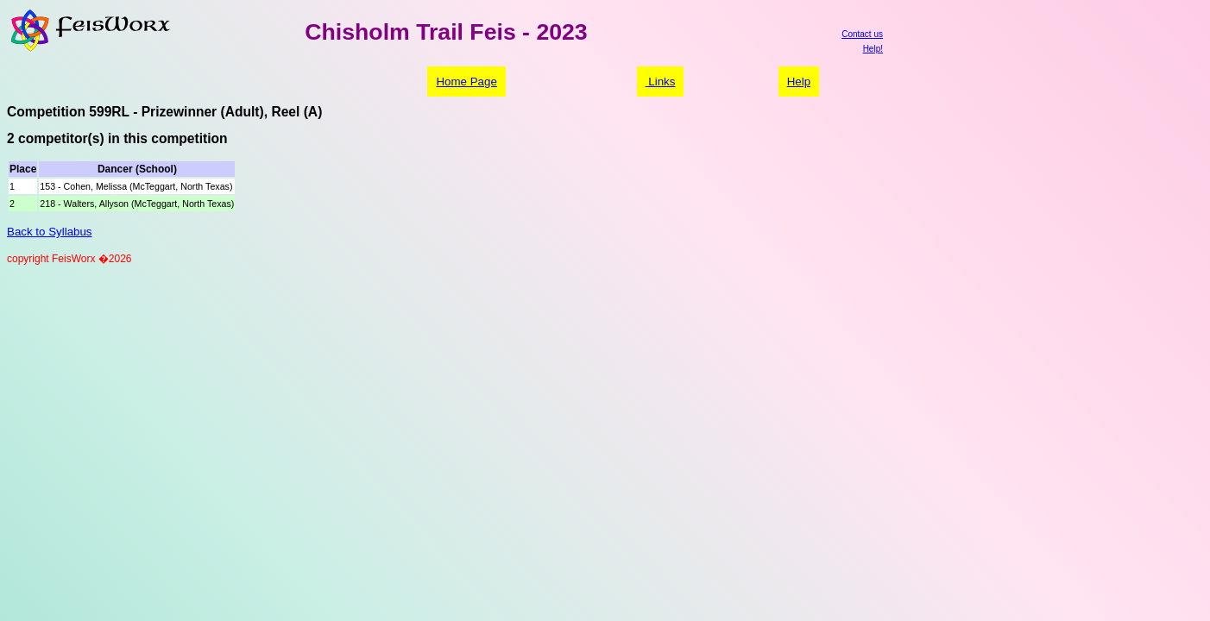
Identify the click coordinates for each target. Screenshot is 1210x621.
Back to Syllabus (49, 231)
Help (798, 81)
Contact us (862, 34)
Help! (873, 48)
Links (661, 81)
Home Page (466, 81)
